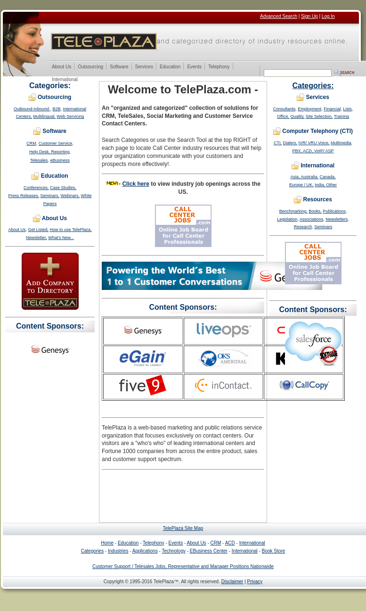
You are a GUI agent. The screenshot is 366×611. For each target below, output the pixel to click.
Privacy (255, 581)
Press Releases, (24, 195)
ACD (230, 542)
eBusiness (60, 160)
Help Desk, (40, 151)
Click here (135, 184)
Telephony (219, 67)
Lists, (348, 109)
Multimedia (341, 142)
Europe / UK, (301, 184)
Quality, (297, 116)
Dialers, (290, 142)
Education (169, 67)
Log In (328, 16)
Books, (315, 211)
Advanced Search (278, 16)
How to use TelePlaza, (71, 229)
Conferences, (36, 187)
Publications (334, 211)
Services (144, 67)
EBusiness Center (209, 550)
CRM (31, 143)
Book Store (273, 550)
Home (107, 542)
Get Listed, (38, 229)
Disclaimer (232, 581)
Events (194, 67)
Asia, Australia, (304, 176)
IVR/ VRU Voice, (313, 142)
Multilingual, (44, 116)
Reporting (60, 151)
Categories (92, 550)
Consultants (284, 109)
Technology (174, 550)
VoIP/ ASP (324, 151)
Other (331, 184)
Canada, (328, 176)
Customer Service (56, 143)
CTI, (278, 142)
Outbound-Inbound (32, 109)
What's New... (61, 237)
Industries (118, 550)
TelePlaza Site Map (183, 528)
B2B (57, 109)
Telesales (39, 160)
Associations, (312, 219)
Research (303, 226)
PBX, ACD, (303, 151)
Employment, (310, 109)
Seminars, (50, 195)
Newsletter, (36, 237)
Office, (283, 116)
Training (341, 116)
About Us (61, 67)
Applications (145, 550)
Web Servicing (70, 116)
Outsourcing (90, 67)
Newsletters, (337, 219)
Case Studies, (63, 187)
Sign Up (309, 16)
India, (320, 184)
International (64, 80)
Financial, (333, 109)
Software (118, 67)
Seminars (323, 226)
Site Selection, (319, 116)
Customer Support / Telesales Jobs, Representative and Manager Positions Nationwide (183, 566)
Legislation (287, 219)
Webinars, (70, 195)
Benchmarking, (293, 211)
